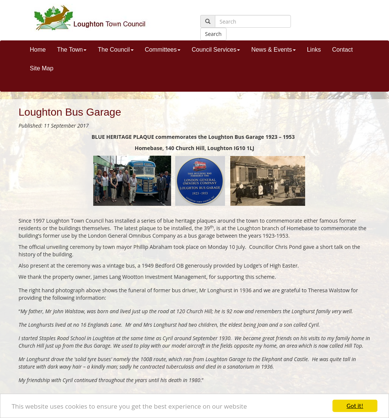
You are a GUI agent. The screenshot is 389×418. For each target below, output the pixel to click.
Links (314, 49)
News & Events (273, 49)
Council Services (216, 49)
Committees (162, 49)
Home (38, 49)
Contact (342, 49)
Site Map (42, 68)
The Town (71, 49)
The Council (115, 49)
